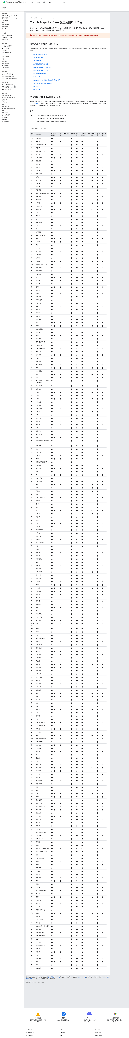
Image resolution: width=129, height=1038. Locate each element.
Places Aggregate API (40, 74)
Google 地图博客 (87, 35)
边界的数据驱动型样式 (40, 64)
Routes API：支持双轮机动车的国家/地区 (46, 80)
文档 (4, 8)
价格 (44, 2)
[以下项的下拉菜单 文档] (53, 2)
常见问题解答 (30, 1032)
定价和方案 (98, 1032)
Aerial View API (38, 57)
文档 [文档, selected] (50, 2)
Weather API (37, 90)
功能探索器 (29, 1035)
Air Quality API (37, 61)
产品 (38, 2)
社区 (64, 2)
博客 (58, 2)
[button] (11, 37)
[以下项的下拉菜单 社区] (67, 2)
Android (62, 1032)
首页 (31, 18)
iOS (61, 1035)
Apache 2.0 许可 (81, 977)
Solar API (36, 86)
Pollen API (36, 77)
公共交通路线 (35, 103)
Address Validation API (40, 54)
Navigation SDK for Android (42, 67)
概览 (32, 2)
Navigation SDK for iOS (40, 70)
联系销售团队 (98, 1035)
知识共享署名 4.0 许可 (54, 977)
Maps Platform (16, 2)
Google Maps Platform (45, 18)
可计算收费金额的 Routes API (42, 83)
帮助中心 (97, 35)
